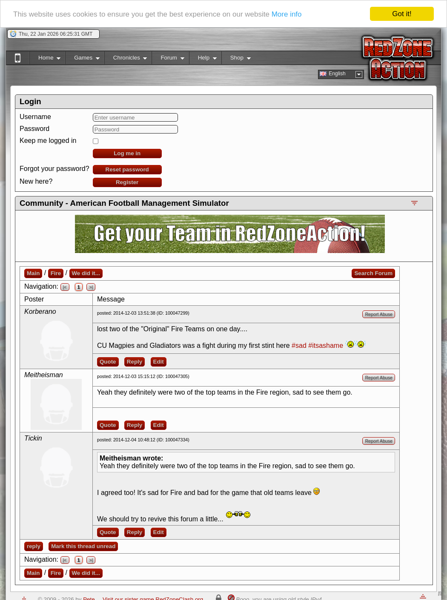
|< (65, 287)
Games (82, 59)
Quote (108, 361)
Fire (56, 273)
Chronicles (125, 59)
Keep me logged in (48, 140)
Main (33, 273)
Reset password (127, 169)
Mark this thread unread (83, 546)
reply (33, 546)
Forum (168, 59)
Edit (158, 361)
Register (127, 182)
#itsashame (325, 345)
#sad (299, 345)
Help (203, 59)
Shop (236, 59)
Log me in (127, 153)
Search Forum (373, 273)
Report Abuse (379, 314)
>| (91, 287)
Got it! (401, 14)
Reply (134, 361)
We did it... (86, 273)
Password (34, 128)
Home (44, 59)
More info (287, 14)
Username (35, 116)
